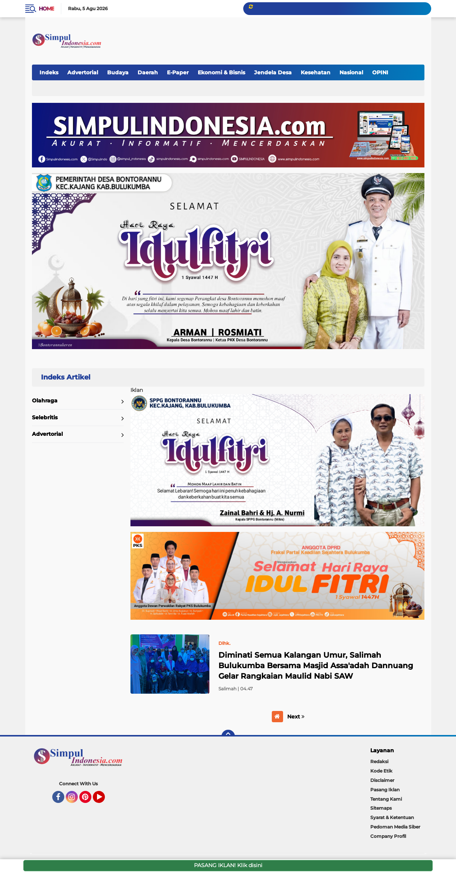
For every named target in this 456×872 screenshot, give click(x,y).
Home (46, 8)
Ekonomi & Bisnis (221, 72)
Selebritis (45, 417)
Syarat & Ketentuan (392, 817)
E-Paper (178, 72)
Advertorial (82, 72)
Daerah (148, 72)
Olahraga (45, 400)
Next (296, 716)
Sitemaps (381, 808)
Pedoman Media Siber (395, 827)
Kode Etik (381, 771)
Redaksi (379, 761)
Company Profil (388, 836)
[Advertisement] (286, 37)
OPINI (380, 72)
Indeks (48, 72)
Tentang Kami (386, 799)
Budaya (118, 72)
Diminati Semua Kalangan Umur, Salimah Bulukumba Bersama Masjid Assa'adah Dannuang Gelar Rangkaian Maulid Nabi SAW (315, 666)
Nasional (351, 72)
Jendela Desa (273, 72)
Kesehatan (315, 72)
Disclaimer (382, 780)
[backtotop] (228, 736)
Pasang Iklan (385, 789)
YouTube (104, 800)
